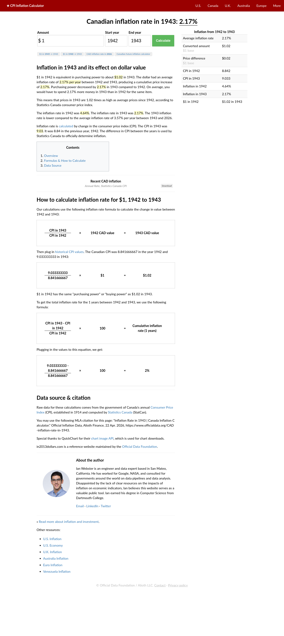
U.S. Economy (53, 614)
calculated (66, 126)
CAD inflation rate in (99, 54)
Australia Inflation (55, 627)
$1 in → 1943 (48, 54)
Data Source (52, 165)
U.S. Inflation (52, 608)
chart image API (102, 507)
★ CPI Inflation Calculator (25, 6)
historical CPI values (69, 321)
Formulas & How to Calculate (65, 160)
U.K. (228, 6)
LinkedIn (92, 575)
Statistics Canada (120, 481)
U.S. (198, 6)
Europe (261, 6)
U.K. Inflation (52, 621)
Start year (112, 32)
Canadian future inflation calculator (133, 54)
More (277, 6)
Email (80, 575)
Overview (51, 156)
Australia (243, 6)
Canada (213, 6)
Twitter (106, 575)
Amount (43, 32)
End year (135, 32)
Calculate (163, 40)
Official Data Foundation (139, 516)
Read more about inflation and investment (69, 591)
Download (167, 185)
